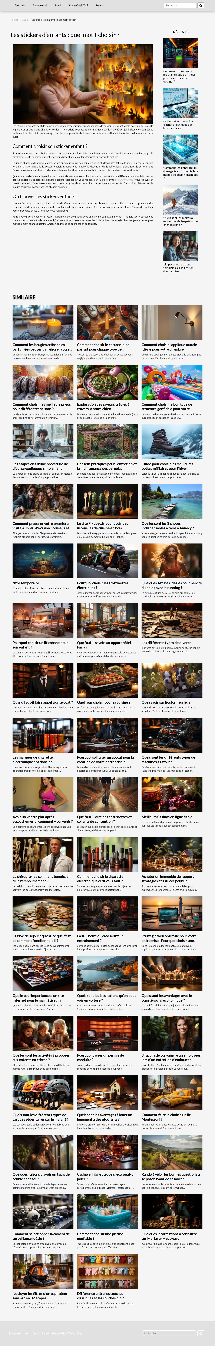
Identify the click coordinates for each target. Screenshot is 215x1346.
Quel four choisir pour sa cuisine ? (103, 702)
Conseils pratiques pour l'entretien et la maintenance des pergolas (107, 466)
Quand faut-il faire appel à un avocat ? (43, 702)
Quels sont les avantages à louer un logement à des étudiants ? (104, 1117)
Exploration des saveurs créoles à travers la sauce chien (103, 406)
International (40, 5)
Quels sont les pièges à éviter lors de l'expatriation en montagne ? (180, 221)
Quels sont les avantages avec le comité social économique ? (167, 997)
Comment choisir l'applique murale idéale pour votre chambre (169, 346)
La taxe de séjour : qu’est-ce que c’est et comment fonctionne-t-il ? (42, 938)
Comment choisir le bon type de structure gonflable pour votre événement (167, 409)
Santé (58, 5)
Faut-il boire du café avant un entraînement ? (100, 938)
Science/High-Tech (79, 5)
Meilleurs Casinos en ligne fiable (167, 817)
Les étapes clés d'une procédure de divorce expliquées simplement (40, 466)
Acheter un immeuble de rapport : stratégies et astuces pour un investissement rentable (169, 881)
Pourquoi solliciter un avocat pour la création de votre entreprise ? (105, 759)
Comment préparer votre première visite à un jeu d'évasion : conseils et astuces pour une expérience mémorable (41, 530)
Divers (99, 5)
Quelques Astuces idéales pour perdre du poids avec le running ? (172, 585)
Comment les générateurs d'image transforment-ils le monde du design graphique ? (180, 173)
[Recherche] (180, 5)
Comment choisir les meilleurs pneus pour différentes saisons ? (42, 406)
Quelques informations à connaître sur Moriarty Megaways (169, 1236)
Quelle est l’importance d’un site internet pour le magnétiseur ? (38, 997)
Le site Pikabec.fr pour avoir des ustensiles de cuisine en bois (102, 525)
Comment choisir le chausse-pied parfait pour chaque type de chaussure (103, 349)
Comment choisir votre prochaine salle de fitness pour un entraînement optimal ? (179, 76)
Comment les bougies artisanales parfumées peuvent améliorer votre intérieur (41, 349)
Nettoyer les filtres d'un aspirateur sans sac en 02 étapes (40, 1295)
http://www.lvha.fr (125, 179)
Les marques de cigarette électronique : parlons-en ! (34, 759)
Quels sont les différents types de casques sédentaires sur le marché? (40, 1117)
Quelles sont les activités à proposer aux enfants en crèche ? (41, 1057)
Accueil (15, 19)
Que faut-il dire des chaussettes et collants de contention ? (104, 819)
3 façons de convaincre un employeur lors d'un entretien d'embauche (171, 1057)
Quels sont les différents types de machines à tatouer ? (168, 759)
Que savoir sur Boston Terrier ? (166, 702)
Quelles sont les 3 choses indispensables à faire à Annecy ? (168, 525)
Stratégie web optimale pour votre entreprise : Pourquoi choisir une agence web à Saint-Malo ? (169, 940)
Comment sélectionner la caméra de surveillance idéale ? (41, 1236)
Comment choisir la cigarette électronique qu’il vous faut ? (100, 878)
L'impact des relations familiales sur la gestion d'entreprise (178, 268)
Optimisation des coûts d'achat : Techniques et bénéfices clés (178, 124)
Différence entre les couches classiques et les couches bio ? (100, 1295)
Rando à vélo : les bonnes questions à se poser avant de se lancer (171, 1176)
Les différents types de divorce (166, 642)
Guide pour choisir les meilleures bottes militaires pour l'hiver (167, 466)
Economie (20, 5)
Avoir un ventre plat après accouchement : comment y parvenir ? (43, 819)
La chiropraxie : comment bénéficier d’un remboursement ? (41, 878)
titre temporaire (26, 583)
